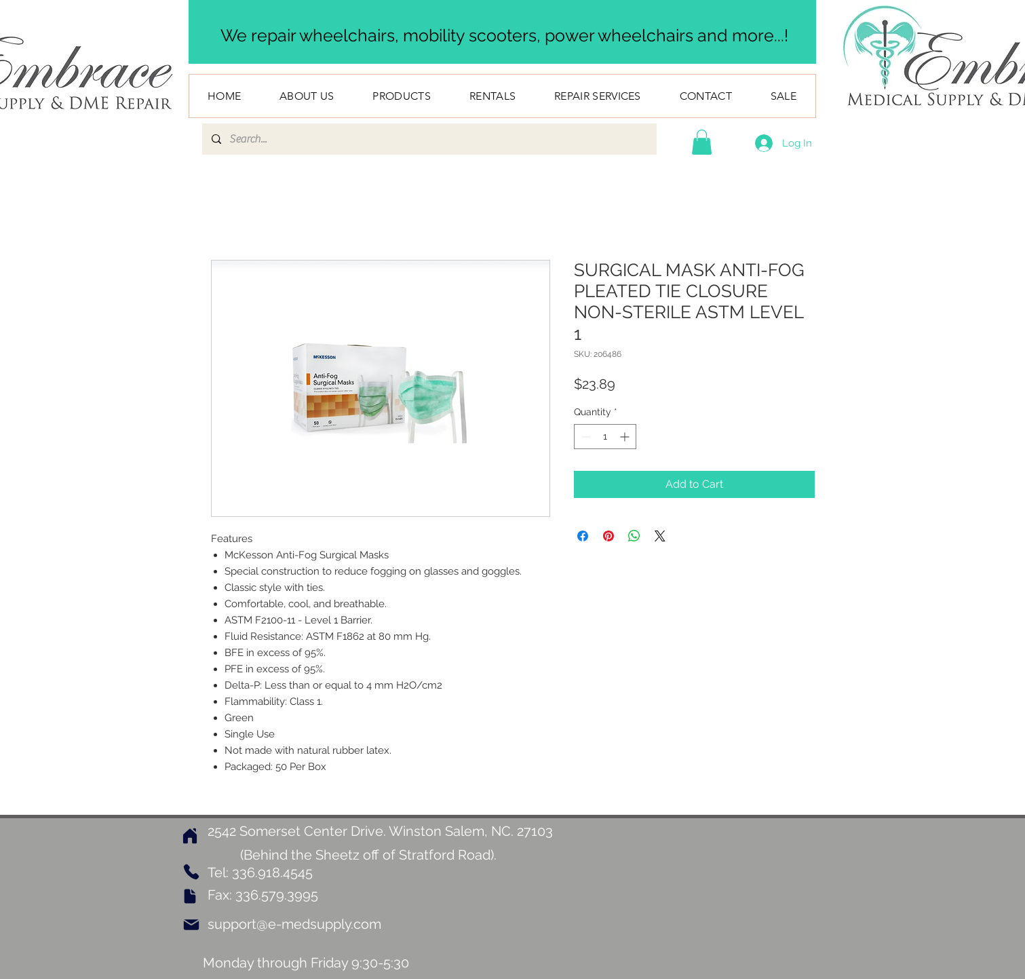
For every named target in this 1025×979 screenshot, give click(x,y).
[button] (701, 142)
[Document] (190, 896)
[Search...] (428, 139)
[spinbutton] (605, 436)
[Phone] (191, 872)
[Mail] (191, 925)
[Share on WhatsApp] (634, 536)
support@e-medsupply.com (294, 924)
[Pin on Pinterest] (608, 536)
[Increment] (625, 436)
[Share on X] (660, 536)
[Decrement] (584, 436)
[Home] (190, 835)
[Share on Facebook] (583, 536)
